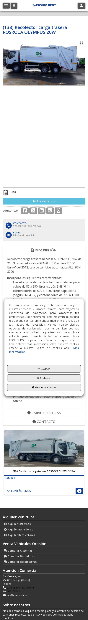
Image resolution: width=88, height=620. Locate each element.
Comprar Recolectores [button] (20, 561)
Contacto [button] (44, 421)
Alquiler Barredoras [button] (18, 529)
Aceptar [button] (44, 368)
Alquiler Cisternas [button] (17, 524)
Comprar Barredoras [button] (19, 556)
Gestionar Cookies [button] (44, 387)
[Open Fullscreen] (81, 43)
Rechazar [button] (44, 378)
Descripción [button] (44, 250)
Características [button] (44, 412)
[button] (14, 6)
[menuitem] (44, 524)
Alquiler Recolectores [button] (19, 535)
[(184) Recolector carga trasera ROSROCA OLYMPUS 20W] (44, 448)
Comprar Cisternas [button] (18, 550)
